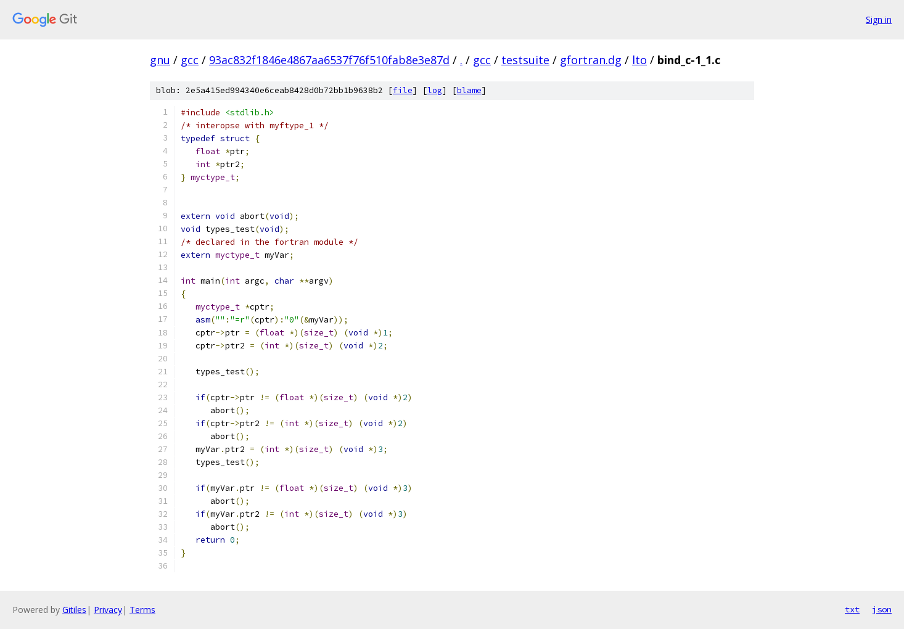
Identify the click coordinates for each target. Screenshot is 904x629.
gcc (190, 59)
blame (469, 90)
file (403, 90)
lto (639, 59)
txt (852, 609)
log (434, 90)
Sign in (879, 19)
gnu (160, 59)
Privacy (108, 609)
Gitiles (74, 609)
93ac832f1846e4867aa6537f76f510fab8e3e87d (329, 59)
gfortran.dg (591, 59)
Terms (142, 609)
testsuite (525, 59)
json (882, 609)
